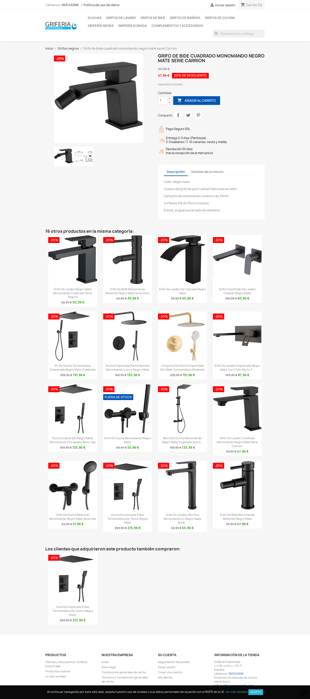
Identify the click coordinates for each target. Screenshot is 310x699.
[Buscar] (239, 34)
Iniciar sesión (167, 667)
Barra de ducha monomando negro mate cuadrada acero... (182, 440)
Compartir (178, 115)
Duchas (95, 18)
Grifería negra (101, 26)
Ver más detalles (237, 692)
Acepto (255, 692)
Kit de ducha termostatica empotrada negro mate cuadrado (73, 367)
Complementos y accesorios (177, 26)
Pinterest (198, 115)
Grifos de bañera (185, 18)
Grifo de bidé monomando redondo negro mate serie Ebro (127, 291)
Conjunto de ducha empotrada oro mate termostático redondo (182, 367)
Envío (105, 662)
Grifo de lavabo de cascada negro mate (182, 291)
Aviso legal (109, 667)
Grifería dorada (132, 26)
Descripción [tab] (176, 172)
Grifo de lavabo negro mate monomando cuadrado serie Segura (72, 293)
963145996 (70, 5)
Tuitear (188, 115)
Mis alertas (165, 677)
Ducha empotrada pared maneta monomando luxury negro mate (127, 367)
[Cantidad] (162, 100)
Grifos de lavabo (121, 18)
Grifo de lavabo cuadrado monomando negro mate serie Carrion (237, 442)
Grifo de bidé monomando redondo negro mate (237, 517)
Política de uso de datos (101, 5)
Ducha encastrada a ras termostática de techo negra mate (127, 519)
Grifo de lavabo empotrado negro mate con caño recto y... (237, 367)
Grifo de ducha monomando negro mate (127, 440)
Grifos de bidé (153, 18)
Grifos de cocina (220, 18)
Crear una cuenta (170, 672)
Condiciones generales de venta (124, 672)
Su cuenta (167, 655)
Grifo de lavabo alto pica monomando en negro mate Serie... (182, 519)
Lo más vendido (55, 676)
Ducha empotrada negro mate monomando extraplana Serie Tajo (73, 440)
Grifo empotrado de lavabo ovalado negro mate (237, 291)
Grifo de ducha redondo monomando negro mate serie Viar (72, 517)
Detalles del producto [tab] (207, 172)
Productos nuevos (57, 671)
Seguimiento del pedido (174, 662)
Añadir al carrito (196, 100)
